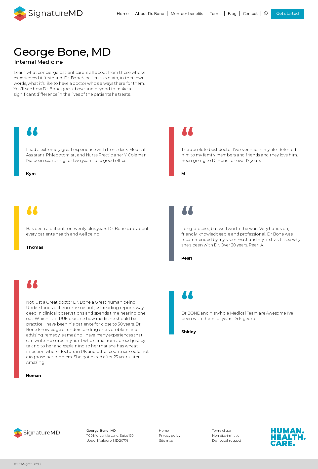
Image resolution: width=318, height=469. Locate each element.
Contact (250, 13)
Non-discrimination (226, 435)
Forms (215, 13)
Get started (287, 13)
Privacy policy (169, 435)
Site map (166, 440)
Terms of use (221, 430)
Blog (232, 13)
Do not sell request (226, 440)
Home (123, 13)
